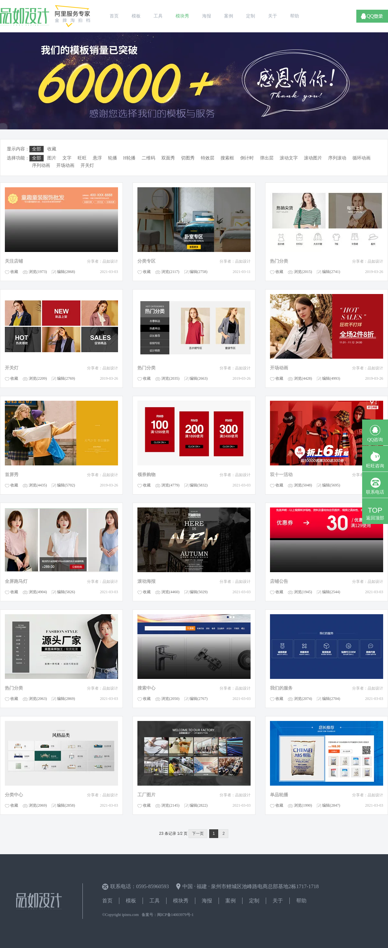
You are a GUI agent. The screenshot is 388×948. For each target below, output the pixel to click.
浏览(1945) (303, 592)
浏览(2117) (170, 271)
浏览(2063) (38, 698)
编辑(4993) (331, 378)
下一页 (198, 833)
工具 (154, 900)
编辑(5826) (66, 592)
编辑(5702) (66, 485)
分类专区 (146, 261)
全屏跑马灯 (16, 581)
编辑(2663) (198, 378)
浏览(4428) (303, 378)
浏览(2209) (38, 378)
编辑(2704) (331, 698)
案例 (230, 900)
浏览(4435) (38, 485)
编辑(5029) (198, 592)
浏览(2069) (38, 805)
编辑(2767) (198, 698)
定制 (254, 900)
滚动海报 (146, 581)
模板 (131, 900)
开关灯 (11, 367)
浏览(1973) (38, 271)
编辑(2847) (331, 805)
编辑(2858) (66, 805)
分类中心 (14, 794)
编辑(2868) (66, 271)
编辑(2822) (198, 805)
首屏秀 (11, 474)
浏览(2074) (303, 698)
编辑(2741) (331, 271)
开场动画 (279, 367)
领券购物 (146, 474)
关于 (278, 900)
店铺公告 (279, 581)
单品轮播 (279, 794)
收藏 (14, 271)
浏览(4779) (170, 485)
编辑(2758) (198, 271)
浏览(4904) (38, 592)
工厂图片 (146, 794)
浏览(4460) (170, 592)
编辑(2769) (66, 378)
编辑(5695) (331, 485)
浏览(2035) (170, 378)
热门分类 (279, 261)
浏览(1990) (303, 805)
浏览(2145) (170, 805)
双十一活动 (281, 474)
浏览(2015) (303, 271)
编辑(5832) (198, 485)
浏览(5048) (303, 485)
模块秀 (181, 900)
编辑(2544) (331, 592)
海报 (207, 900)
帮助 (301, 900)
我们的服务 (281, 688)
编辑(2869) (66, 698)
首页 (107, 900)
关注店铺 (14, 261)
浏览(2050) (170, 698)
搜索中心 (146, 688)
